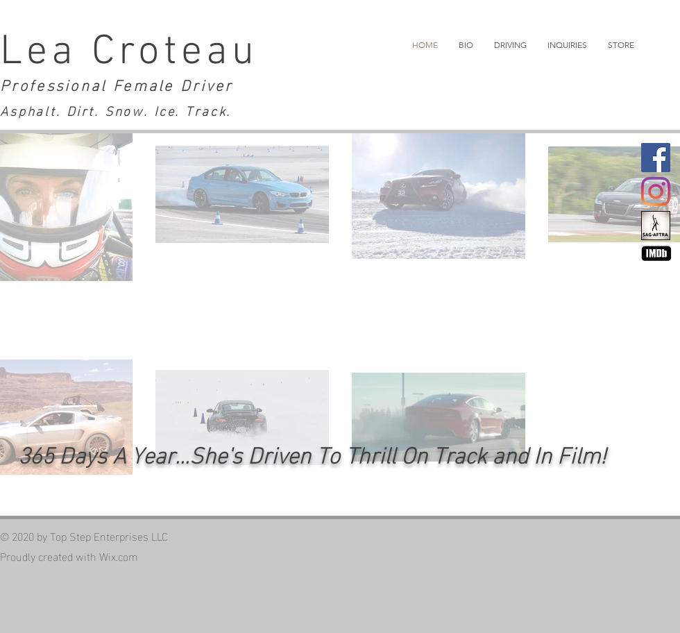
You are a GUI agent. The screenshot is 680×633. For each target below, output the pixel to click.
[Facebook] (655, 157)
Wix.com (118, 556)
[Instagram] (655, 191)
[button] (510, 45)
